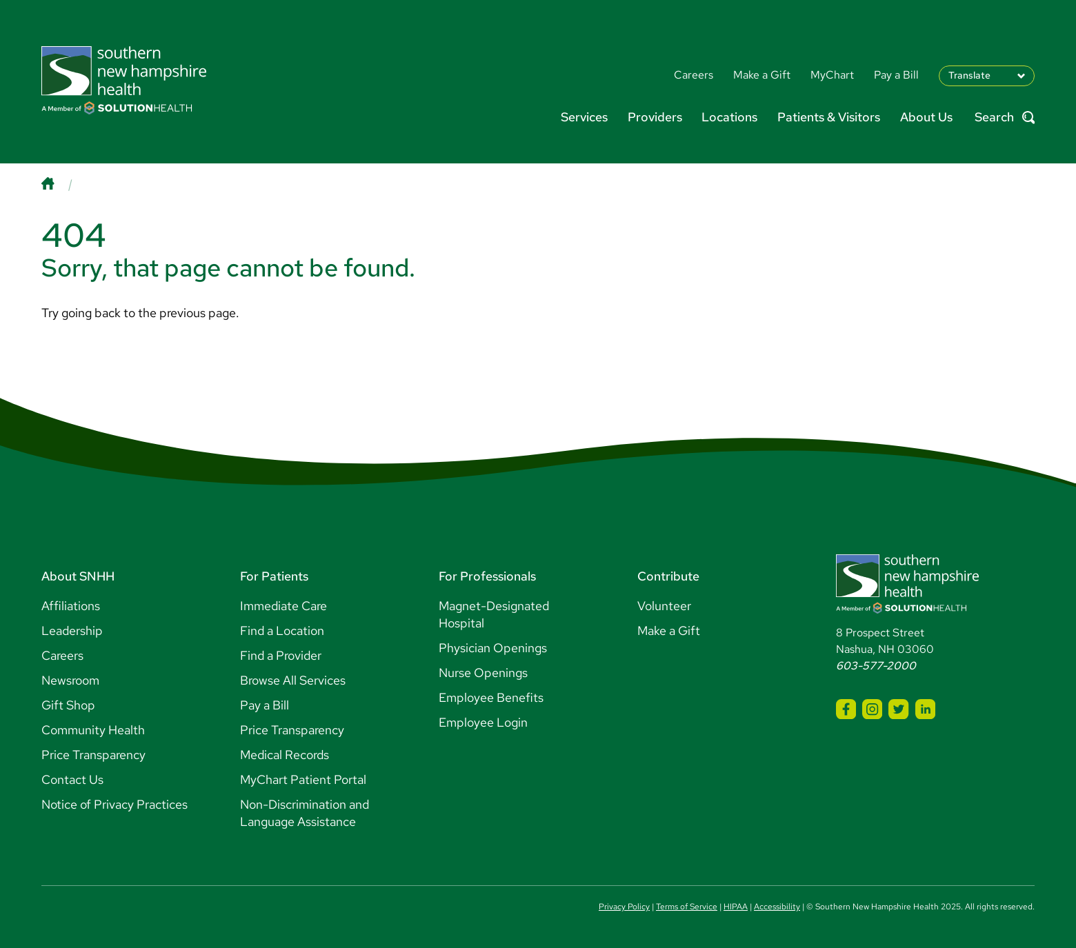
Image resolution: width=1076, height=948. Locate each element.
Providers (655, 116)
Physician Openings (493, 648)
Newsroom (70, 680)
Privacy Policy (624, 906)
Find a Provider (280, 655)
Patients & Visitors (828, 116)
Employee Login (483, 722)
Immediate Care (283, 606)
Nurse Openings (483, 672)
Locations (729, 116)
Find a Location (282, 630)
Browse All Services (293, 680)
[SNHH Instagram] (872, 709)
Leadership (72, 630)
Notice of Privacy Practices (114, 804)
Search (1005, 117)
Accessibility (777, 906)
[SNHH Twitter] (898, 709)
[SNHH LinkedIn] (925, 709)
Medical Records (284, 755)
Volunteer (664, 606)
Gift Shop (68, 705)
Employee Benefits (491, 697)
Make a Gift (668, 630)
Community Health (93, 730)
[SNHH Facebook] (846, 709)
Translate (969, 75)
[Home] (61, 184)
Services (584, 116)
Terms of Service (686, 906)
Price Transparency (93, 755)
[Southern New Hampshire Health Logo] (907, 610)
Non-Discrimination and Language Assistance (304, 812)
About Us (926, 116)
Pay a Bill (264, 705)
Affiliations (70, 606)
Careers (62, 655)
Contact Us (72, 779)
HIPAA (736, 906)
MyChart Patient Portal (303, 779)
